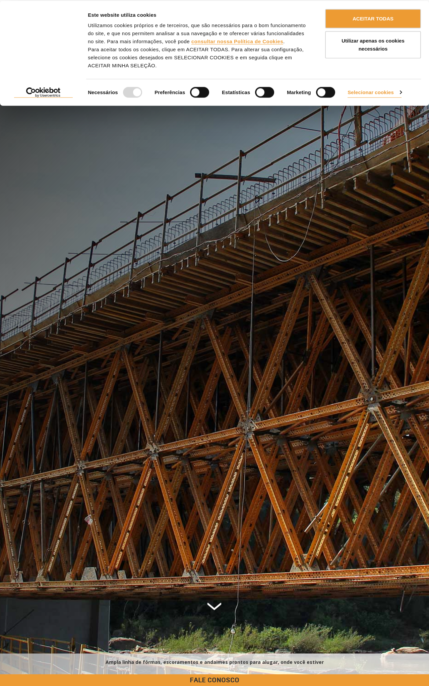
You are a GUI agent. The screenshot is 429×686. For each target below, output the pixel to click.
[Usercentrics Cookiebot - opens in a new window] (43, 92)
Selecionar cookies (371, 91)
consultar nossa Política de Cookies (237, 40)
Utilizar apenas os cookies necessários (373, 44)
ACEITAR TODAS (373, 17)
